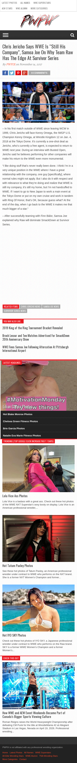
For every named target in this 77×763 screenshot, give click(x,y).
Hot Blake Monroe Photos (17, 414)
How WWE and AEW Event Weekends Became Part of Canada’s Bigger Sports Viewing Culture (33, 715)
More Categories (39, 8)
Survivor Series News (15, 310)
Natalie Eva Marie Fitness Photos (22, 435)
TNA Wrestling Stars (48, 756)
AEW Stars (7, 8)
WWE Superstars (42, 2)
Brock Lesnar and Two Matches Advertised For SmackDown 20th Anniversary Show (35, 337)
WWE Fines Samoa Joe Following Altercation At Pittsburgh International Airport (35, 349)
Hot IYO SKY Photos (14, 635)
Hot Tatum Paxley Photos (17, 566)
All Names (25, 2)
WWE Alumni (21, 8)
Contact (22, 759)
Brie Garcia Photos (14, 428)
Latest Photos (9, 2)
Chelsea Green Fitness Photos (20, 421)
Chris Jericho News (30, 306)
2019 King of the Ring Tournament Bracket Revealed (32, 328)
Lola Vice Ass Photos (15, 496)
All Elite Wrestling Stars (13, 756)
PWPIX (10, 64)
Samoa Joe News (51, 306)
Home (5, 752)
